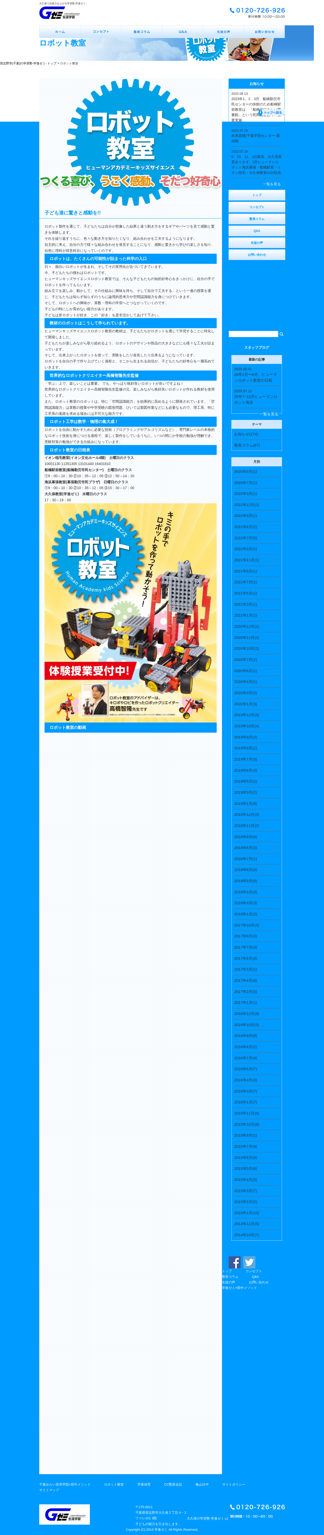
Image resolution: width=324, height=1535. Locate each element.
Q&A (255, 1277)
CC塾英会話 (173, 1484)
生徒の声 (228, 1282)
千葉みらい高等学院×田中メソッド (65, 1484)
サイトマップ (49, 1490)
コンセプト (254, 1271)
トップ (227, 1271)
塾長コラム (230, 1277)
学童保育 (144, 1484)
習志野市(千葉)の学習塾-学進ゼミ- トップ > (30, 63)
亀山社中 (202, 1484)
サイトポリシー (233, 1484)
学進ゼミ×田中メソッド (239, 1288)
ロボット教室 (114, 1484)
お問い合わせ (259, 1282)
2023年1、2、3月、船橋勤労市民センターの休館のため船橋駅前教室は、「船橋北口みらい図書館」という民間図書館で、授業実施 (256, 109)
